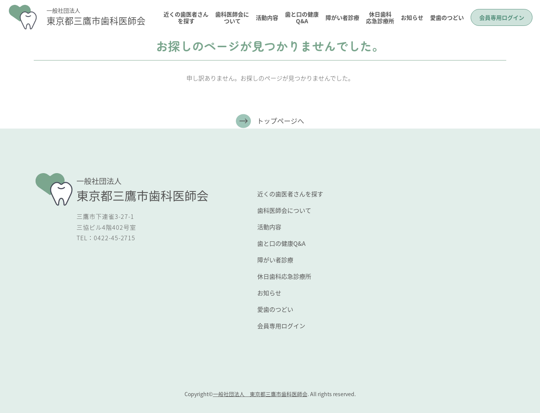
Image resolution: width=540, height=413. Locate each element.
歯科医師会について (232, 17)
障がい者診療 (342, 17)
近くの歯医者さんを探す (186, 17)
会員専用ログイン (501, 17)
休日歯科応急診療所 (380, 17)
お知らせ (412, 17)
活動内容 (267, 17)
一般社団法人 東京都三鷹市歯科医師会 (260, 394)
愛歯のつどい (447, 17)
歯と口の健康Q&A (302, 17)
